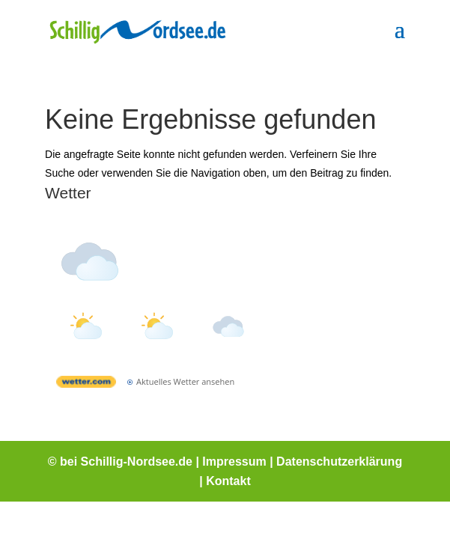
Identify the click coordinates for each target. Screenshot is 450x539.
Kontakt (228, 481)
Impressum (234, 461)
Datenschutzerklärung (339, 461)
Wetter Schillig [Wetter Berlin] (157, 225)
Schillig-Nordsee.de (136, 461)
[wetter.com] (86, 384)
